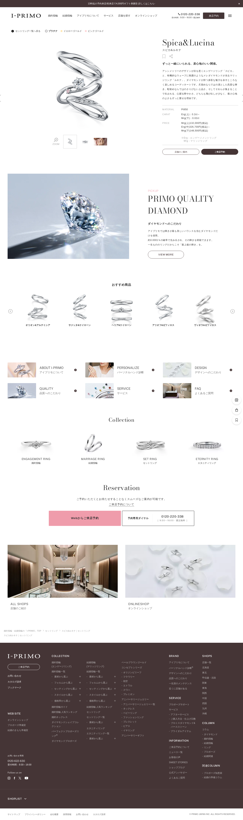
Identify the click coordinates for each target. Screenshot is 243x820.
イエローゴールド (70, 31)
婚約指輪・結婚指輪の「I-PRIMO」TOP (22, 631)
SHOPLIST (17, 798)
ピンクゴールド (94, 31)
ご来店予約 (220, 152)
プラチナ (51, 31)
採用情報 (67, 814)
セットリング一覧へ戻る (25, 31)
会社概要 (54, 814)
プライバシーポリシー (35, 814)
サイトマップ (14, 814)
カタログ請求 (99, 814)
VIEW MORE (166, 263)
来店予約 (214, 15)
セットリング (51, 631)
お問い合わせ (82, 814)
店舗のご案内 (181, 152)
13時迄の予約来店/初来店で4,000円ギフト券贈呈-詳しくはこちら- (121, 3)
